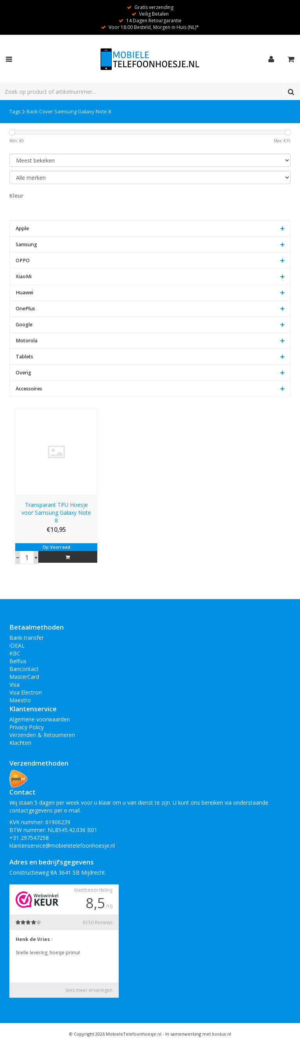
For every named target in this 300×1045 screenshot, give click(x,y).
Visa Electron (25, 692)
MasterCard (24, 676)
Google (24, 324)
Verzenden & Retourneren (42, 735)
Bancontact (24, 669)
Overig (23, 372)
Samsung (26, 244)
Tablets (24, 356)
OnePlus (25, 308)
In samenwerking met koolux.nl (198, 1034)
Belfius (18, 661)
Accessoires (29, 388)
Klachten (20, 742)
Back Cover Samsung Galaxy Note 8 (69, 111)
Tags (15, 111)
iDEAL (17, 645)
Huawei (24, 292)
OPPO (23, 260)
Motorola (27, 340)
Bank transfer (26, 637)
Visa (14, 684)
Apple (22, 228)
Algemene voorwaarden (39, 719)
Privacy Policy (26, 727)
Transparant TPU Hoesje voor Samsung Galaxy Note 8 (56, 512)
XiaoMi (24, 276)
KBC (14, 653)
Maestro (20, 700)
